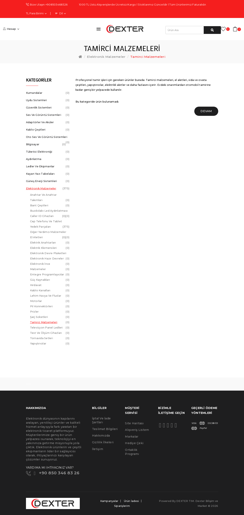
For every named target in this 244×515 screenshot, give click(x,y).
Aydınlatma (48, 159)
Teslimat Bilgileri (105, 429)
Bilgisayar (46, 144)
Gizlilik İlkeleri (103, 442)
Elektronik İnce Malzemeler (50, 267)
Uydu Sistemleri (48, 100)
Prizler (50, 311)
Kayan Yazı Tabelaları (48, 174)
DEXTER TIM (185, 501)
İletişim (97, 449)
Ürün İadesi (131, 501)
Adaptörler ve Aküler (48, 122)
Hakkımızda (101, 435)
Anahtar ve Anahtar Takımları (50, 198)
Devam (206, 111)
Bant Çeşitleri (50, 205)
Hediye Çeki (134, 443)
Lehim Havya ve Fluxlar (50, 295)
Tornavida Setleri (50, 338)
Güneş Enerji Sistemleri (48, 181)
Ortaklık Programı (132, 452)
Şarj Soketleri (50, 317)
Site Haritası (134, 423)
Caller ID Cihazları (48, 216)
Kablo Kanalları (50, 290)
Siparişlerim (122, 505)
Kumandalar (48, 93)
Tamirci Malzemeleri (147, 57)
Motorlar (50, 301)
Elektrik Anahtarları (50, 242)
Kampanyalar (109, 501)
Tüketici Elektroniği (48, 151)
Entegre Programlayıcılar (50, 274)
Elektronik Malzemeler (106, 57)
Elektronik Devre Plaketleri (50, 254)
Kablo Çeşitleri (48, 129)
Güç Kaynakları (50, 280)
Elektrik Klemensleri (50, 248)
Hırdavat (50, 285)
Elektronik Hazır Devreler (50, 259)
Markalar (131, 436)
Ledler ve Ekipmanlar (48, 166)
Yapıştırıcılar (50, 343)
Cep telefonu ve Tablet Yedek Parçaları (50, 224)
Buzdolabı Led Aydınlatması (50, 211)
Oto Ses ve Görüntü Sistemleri (48, 138)
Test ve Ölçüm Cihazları (50, 333)
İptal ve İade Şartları (101, 420)
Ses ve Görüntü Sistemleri (48, 115)
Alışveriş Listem (137, 430)
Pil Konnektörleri (50, 306)
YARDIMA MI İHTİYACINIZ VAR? (50, 467)
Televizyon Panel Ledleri (50, 327)
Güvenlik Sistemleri (48, 107)
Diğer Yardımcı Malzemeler (50, 232)
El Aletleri (48, 237)
